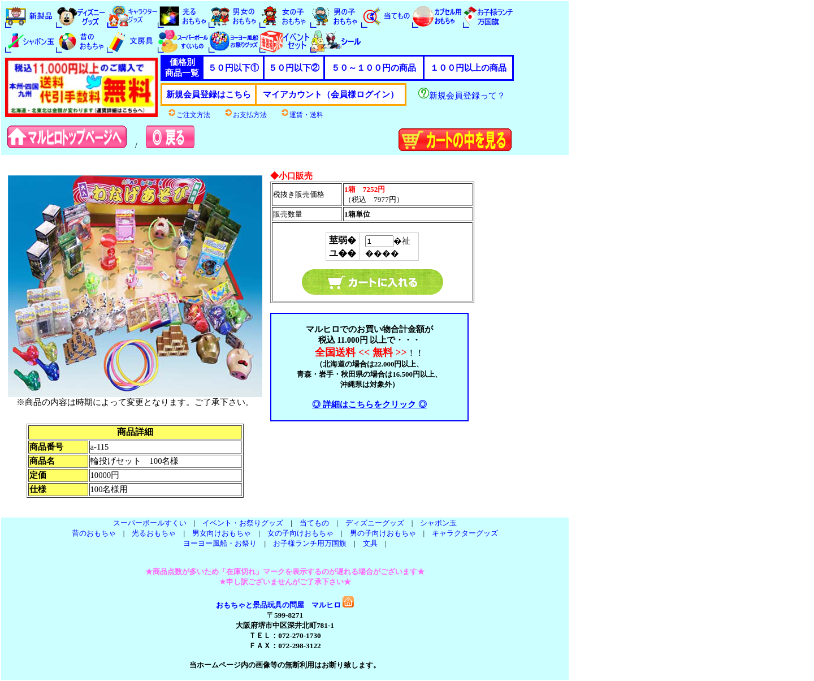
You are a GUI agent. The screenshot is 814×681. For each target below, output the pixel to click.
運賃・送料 (301, 115)
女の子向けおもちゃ (300, 533)
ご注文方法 (188, 115)
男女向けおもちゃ (221, 533)
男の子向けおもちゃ (383, 533)
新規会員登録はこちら (208, 94)
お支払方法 (245, 115)
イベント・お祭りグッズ (242, 523)
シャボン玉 (438, 523)
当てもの (314, 523)
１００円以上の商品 (468, 67)
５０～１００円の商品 (373, 67)
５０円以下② (294, 67)
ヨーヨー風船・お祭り (220, 543)
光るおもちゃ (154, 533)
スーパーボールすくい (150, 523)
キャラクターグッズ (465, 533)
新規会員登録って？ (461, 95)
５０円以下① (233, 67)
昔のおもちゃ (94, 533)
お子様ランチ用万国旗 (310, 543)
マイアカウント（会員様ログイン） (331, 94)
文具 (370, 543)
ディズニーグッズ (374, 523)
